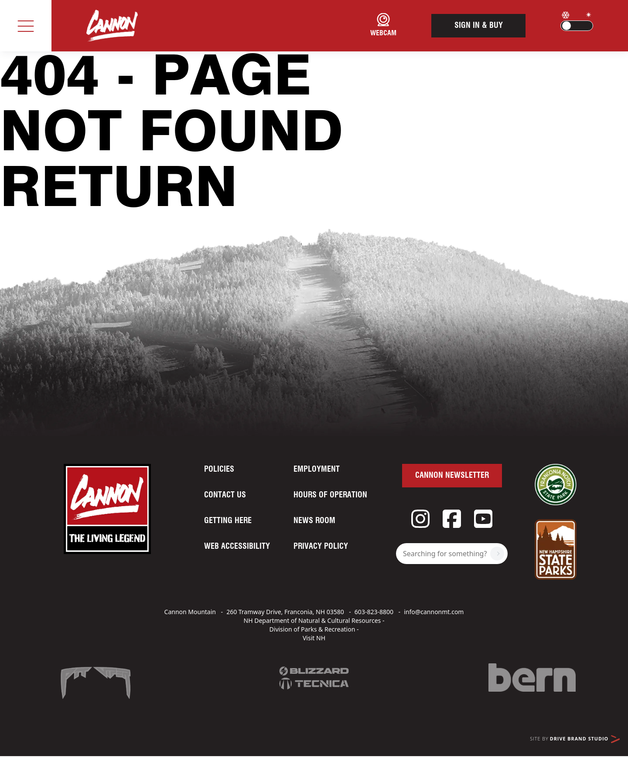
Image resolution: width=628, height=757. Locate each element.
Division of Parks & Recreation (312, 629)
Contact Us (225, 495)
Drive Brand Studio (585, 739)
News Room (314, 521)
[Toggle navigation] (25, 25)
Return (119, 191)
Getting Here (228, 521)
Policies (219, 469)
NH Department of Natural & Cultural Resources (312, 620)
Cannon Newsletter (452, 476)
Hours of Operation (330, 495)
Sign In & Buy (478, 26)
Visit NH (314, 638)
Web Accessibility (237, 547)
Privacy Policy (321, 547)
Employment (317, 469)
